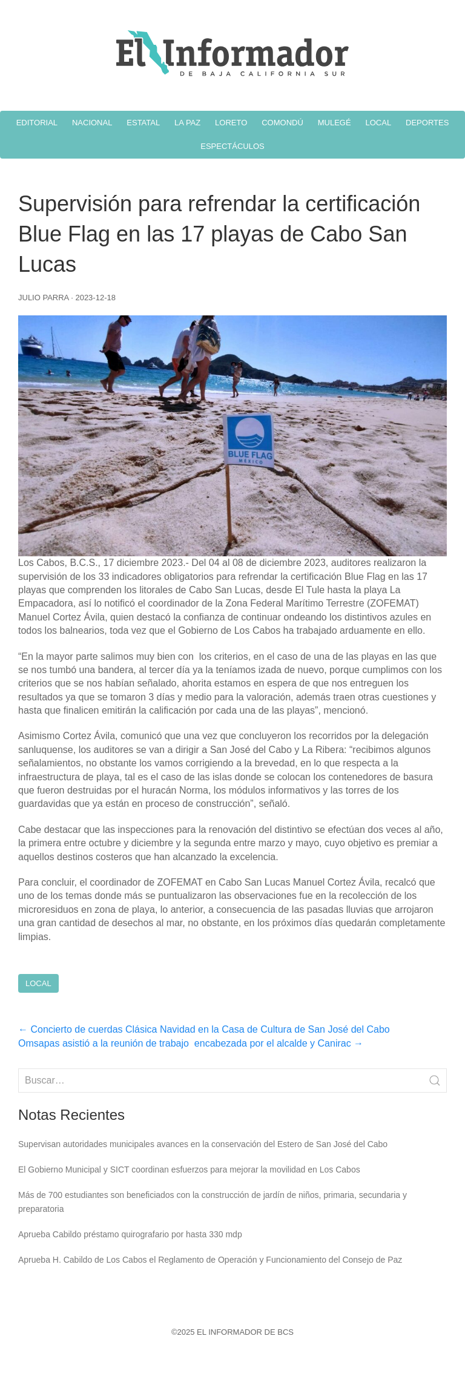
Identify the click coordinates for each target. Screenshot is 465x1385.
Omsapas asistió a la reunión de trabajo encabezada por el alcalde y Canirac (190, 1043)
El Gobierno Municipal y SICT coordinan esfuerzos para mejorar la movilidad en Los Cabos (189, 1169)
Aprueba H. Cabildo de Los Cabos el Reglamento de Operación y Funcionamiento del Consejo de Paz (210, 1260)
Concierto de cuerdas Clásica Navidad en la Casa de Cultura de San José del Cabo (204, 1029)
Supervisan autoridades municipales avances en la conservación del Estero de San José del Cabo (203, 1144)
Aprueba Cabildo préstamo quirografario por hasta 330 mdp (130, 1234)
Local (38, 983)
